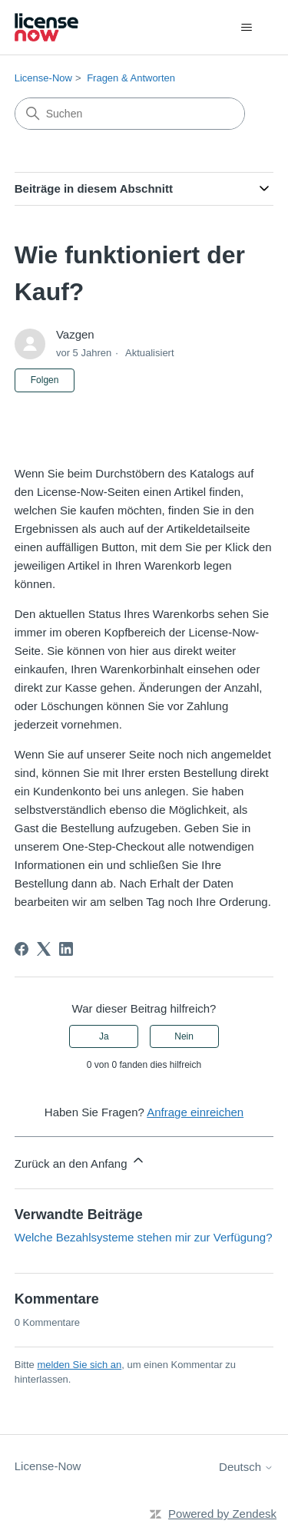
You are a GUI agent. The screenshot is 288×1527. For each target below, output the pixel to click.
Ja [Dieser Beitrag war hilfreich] (104, 1036)
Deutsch (246, 1466)
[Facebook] (21, 949)
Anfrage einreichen (195, 1112)
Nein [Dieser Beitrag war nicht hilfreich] (184, 1036)
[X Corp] (44, 949)
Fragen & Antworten (131, 78)
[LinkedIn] (66, 949)
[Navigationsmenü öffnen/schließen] (246, 27)
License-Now (43, 78)
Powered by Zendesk (222, 1513)
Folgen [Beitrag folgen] (45, 380)
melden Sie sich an (79, 1364)
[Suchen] (129, 113)
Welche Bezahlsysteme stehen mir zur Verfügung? (144, 1237)
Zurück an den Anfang (80, 1161)
